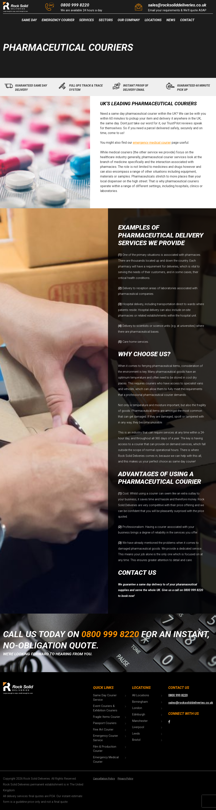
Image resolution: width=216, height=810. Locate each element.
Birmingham (140, 702)
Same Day (29, 20)
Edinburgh (138, 714)
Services (86, 20)
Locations (153, 20)
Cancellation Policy (104, 778)
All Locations (140, 695)
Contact (187, 20)
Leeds (136, 733)
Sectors (106, 20)
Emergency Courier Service (105, 738)
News (170, 20)
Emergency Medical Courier (106, 760)
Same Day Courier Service (105, 698)
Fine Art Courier (103, 729)
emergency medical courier (152, 142)
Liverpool (138, 727)
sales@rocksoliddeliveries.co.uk (177, 5)
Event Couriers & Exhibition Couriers (105, 708)
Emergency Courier (58, 20)
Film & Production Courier (104, 749)
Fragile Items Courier (106, 717)
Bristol (136, 740)
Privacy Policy (125, 778)
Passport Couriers (104, 723)
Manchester (140, 721)
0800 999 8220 (75, 5)
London (137, 708)
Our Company (129, 20)
